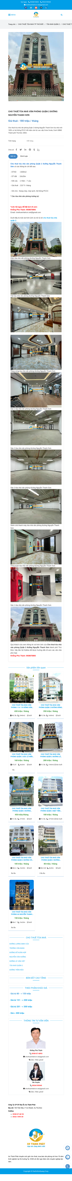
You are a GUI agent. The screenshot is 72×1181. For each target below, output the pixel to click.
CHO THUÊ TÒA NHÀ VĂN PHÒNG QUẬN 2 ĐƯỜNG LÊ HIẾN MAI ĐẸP (50, 755)
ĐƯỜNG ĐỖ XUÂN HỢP (17, 952)
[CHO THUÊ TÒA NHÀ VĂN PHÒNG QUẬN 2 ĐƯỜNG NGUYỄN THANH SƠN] (36, 14)
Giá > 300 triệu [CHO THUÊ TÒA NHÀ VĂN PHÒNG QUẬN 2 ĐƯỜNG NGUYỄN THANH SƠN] (17, 1013)
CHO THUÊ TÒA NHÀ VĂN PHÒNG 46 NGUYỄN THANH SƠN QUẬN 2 (21, 913)
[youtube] (36, 7)
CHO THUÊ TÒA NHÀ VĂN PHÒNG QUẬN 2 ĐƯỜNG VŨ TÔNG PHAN (21, 859)
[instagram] (41, 7)
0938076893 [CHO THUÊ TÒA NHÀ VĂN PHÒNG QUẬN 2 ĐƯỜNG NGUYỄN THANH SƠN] (33, 2)
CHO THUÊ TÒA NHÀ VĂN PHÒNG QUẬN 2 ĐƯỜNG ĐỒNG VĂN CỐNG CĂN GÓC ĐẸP (50, 706)
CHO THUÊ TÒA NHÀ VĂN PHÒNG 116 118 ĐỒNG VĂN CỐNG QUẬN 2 (21, 706)
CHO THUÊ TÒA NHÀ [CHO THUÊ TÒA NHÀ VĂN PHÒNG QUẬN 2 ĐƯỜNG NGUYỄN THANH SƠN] (36, 937)
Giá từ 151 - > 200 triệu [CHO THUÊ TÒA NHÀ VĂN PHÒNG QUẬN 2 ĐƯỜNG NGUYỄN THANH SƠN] (21, 1000)
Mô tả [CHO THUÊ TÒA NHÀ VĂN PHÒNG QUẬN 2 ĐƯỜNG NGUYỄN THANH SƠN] (13, 156)
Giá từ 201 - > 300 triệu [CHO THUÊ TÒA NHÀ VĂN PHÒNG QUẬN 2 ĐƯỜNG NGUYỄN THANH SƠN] (21, 1006)
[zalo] (46, 7)
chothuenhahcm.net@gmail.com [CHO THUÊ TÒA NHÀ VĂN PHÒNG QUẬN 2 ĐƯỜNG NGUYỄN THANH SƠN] (36, 5)
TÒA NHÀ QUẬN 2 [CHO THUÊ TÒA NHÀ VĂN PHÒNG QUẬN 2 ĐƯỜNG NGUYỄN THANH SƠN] (53, 24)
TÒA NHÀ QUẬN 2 (16, 965)
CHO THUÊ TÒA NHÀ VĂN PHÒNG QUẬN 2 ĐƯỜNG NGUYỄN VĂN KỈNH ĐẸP (21, 810)
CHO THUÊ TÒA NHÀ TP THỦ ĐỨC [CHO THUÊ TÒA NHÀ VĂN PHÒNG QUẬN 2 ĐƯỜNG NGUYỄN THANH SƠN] (31, 24)
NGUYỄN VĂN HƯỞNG (17, 957)
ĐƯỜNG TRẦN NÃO (16, 970)
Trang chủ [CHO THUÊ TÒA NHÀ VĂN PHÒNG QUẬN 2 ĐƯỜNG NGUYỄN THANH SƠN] (11, 24)
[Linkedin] (25, 149)
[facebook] (26, 7)
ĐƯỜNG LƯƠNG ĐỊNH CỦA (19, 944)
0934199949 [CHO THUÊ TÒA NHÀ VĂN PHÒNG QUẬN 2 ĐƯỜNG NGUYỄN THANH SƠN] (45, 2)
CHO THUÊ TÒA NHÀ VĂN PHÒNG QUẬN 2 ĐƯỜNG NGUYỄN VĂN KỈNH (50, 859)
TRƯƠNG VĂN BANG (17, 948)
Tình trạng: (12, 141)
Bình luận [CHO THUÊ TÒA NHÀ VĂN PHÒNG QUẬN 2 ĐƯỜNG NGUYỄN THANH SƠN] (24, 156)
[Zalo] (39, 149)
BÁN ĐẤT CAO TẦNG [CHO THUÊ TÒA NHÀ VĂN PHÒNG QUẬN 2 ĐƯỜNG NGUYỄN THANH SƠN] (36, 978)
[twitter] (31, 7)
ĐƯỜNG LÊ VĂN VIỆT (17, 961)
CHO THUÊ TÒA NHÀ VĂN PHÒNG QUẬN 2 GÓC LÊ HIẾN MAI (22, 755)
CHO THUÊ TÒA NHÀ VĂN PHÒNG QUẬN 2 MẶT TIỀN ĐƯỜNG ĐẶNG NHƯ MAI (50, 810)
